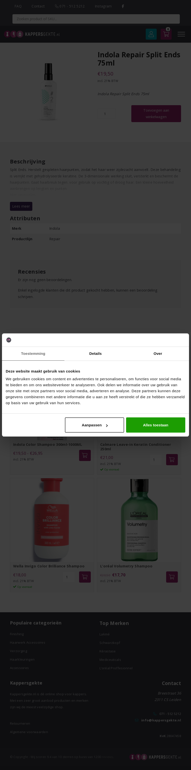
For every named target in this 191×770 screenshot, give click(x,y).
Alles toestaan (155, 425)
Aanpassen (95, 425)
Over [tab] (157, 353)
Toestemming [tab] (33, 353)
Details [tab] (95, 353)
